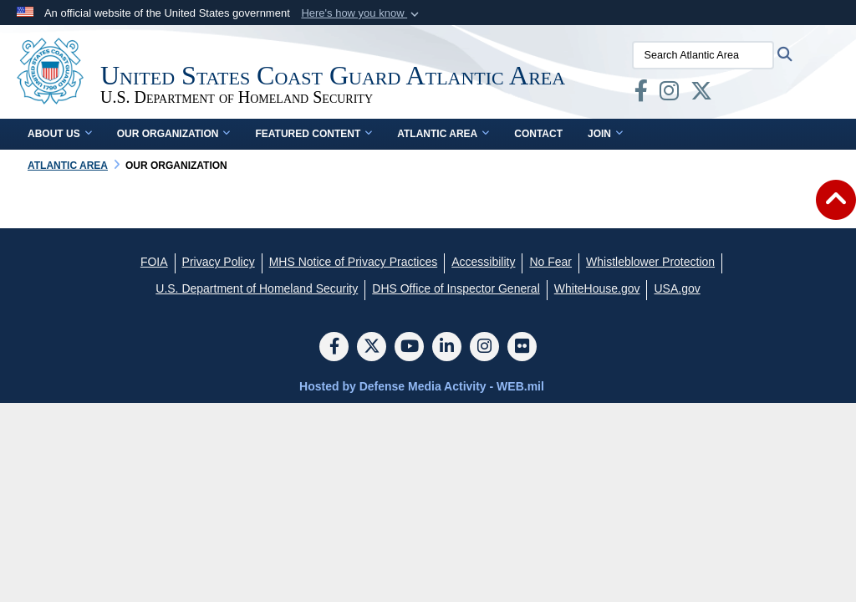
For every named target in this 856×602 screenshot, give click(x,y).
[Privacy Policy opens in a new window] (218, 261)
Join (605, 134)
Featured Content (313, 134)
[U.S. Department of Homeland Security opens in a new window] (256, 288)
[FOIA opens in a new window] (154, 261)
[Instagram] (484, 348)
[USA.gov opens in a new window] (677, 288)
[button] (361, 13)
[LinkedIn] (446, 348)
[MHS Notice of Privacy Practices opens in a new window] (353, 261)
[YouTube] (409, 348)
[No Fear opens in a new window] (550, 261)
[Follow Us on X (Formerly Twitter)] (371, 348)
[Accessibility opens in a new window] (483, 261)
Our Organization (174, 134)
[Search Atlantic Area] (703, 55)
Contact (538, 134)
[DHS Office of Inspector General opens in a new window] (456, 288)
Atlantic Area (443, 134)
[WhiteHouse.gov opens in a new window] (597, 288)
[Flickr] (522, 348)
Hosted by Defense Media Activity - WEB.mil (421, 386)
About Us (60, 134)
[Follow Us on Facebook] (334, 348)
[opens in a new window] (641, 94)
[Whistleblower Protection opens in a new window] (650, 261)
